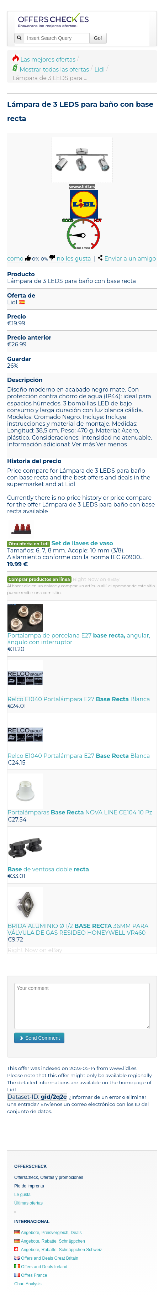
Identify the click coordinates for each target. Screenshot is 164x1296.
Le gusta (22, 1194)
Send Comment (39, 1038)
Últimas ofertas (28, 1203)
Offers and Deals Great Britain (46, 1258)
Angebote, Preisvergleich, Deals (47, 1232)
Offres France (30, 1275)
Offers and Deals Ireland (40, 1266)
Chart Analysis (28, 1283)
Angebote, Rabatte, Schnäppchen (49, 1241)
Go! (98, 38)
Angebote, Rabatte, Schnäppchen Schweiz (58, 1249)
